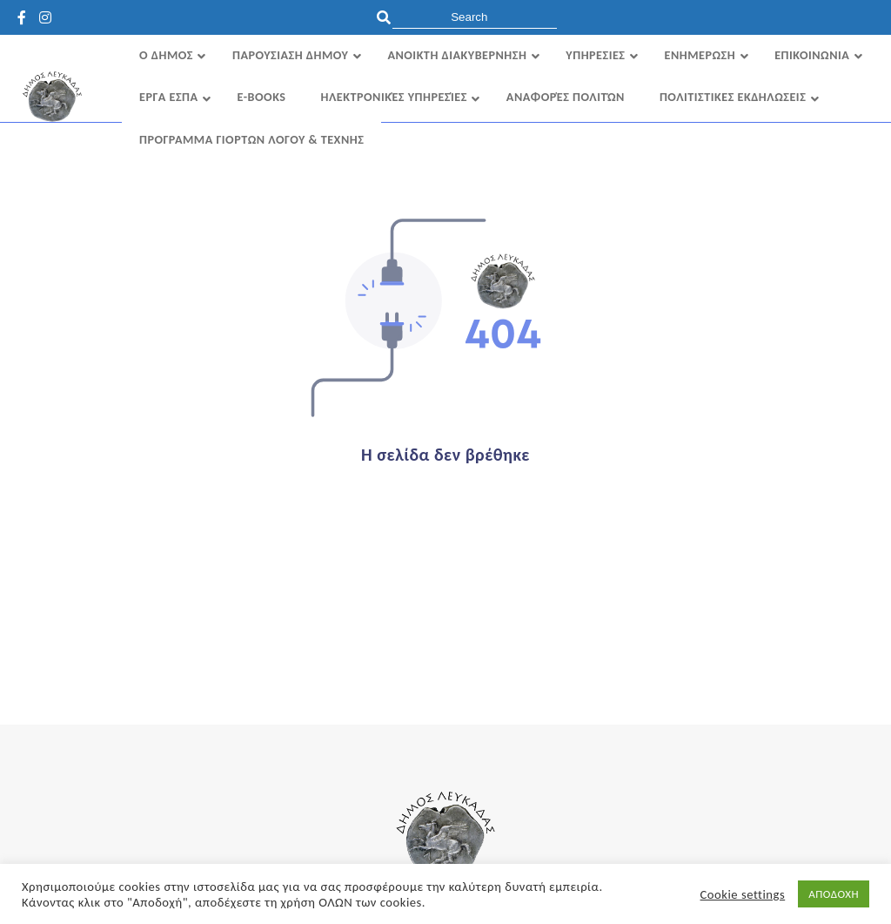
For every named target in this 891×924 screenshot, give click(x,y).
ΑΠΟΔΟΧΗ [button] (833, 893)
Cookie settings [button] (743, 894)
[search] (474, 17)
